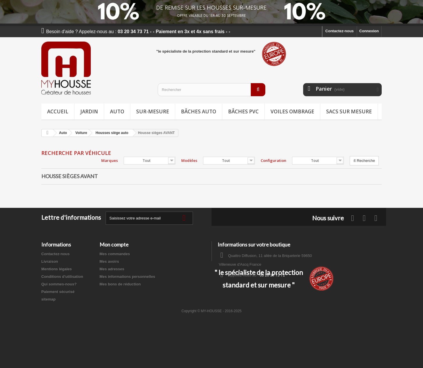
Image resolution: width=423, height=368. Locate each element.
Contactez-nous (339, 31)
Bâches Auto (198, 111)
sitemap (48, 299)
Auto (117, 111)
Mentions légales (56, 269)
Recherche (364, 160)
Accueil (57, 111)
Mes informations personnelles (127, 276)
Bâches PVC (243, 111)
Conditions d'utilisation (62, 276)
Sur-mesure (152, 111)
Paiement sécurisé (57, 292)
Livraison (49, 261)
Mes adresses (111, 269)
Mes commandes (114, 254)
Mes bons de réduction (120, 284)
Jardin (89, 111)
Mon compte (114, 244)
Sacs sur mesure (349, 111)
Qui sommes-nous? (59, 284)
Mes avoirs (109, 261)
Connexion (369, 31)
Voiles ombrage (292, 111)
